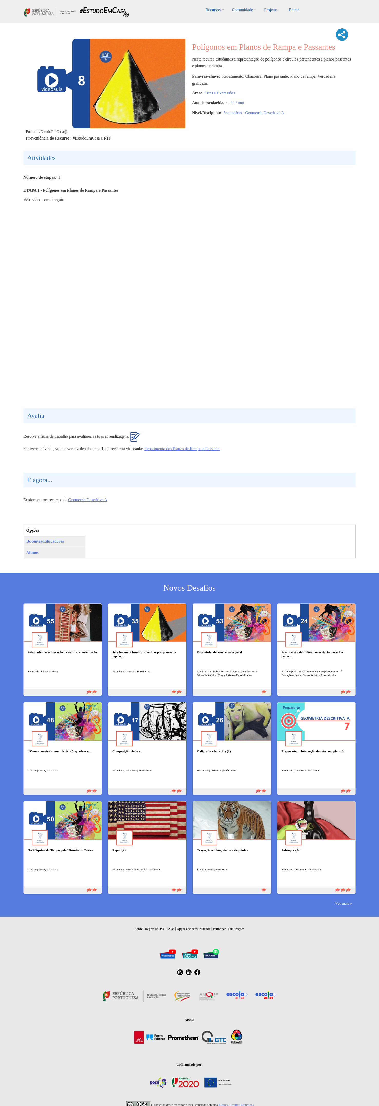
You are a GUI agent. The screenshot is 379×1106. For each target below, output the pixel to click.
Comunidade (242, 10)
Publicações (236, 929)
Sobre (139, 929)
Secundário (232, 113)
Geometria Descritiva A (264, 113)
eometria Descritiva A (89, 499)
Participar (219, 929)
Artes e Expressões (219, 93)
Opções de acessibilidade (193, 929)
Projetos (270, 10)
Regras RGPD (154, 929)
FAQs (170, 929)
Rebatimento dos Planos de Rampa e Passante (181, 448)
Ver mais (342, 903)
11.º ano (237, 103)
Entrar (294, 10)
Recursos (213, 10)
